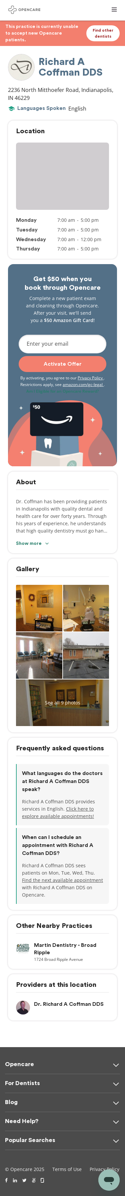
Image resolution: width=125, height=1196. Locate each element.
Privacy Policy (91, 378)
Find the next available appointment (62, 880)
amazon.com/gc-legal (83, 384)
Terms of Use (67, 1169)
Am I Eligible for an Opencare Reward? (62, 391)
